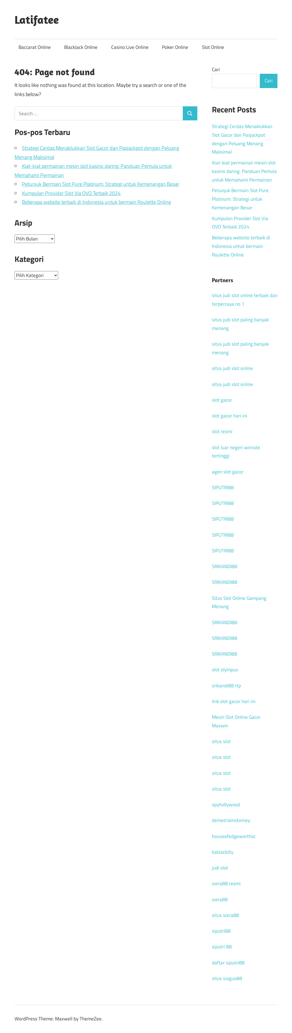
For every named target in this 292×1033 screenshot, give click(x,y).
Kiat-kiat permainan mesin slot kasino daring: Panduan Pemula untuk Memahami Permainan (244, 171)
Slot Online (213, 47)
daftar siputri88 (228, 962)
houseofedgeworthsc (234, 836)
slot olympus (225, 669)
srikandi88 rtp (226, 685)
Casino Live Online (130, 47)
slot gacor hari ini (229, 415)
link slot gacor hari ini (234, 701)
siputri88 (221, 931)
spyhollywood (226, 804)
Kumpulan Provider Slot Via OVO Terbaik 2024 (71, 193)
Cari (216, 69)
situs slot (221, 741)
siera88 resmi (226, 883)
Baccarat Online (35, 47)
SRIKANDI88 (224, 566)
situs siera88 (225, 915)
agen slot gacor (228, 471)
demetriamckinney (231, 820)
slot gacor (222, 400)
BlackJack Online (81, 47)
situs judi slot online (232, 368)
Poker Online (175, 47)
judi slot (220, 867)
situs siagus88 (227, 978)
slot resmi (222, 431)
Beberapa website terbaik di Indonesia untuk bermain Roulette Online (96, 202)
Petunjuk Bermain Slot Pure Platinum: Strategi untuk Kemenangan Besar (100, 184)
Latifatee (37, 19)
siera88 (220, 899)
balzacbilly (222, 852)
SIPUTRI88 (223, 487)
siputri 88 (222, 946)
